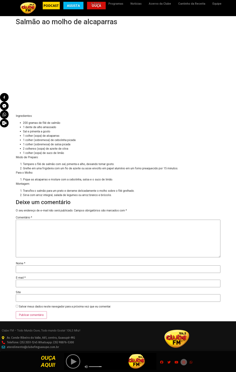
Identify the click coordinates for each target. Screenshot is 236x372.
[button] (51, 5)
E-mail (21, 277)
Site (18, 292)
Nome (20, 263)
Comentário (24, 217)
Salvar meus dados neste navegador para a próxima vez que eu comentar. (65, 306)
